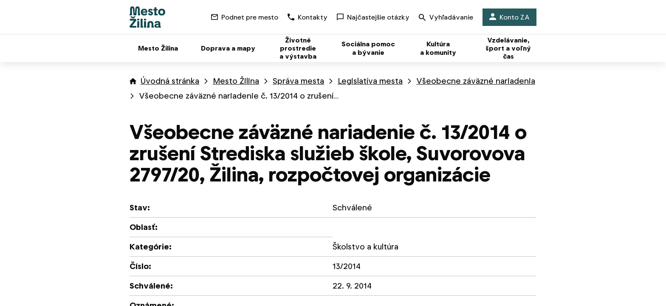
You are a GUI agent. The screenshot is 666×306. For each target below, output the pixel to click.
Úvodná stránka (170, 81)
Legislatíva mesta (370, 81)
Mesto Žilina (236, 81)
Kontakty (307, 17)
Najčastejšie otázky (373, 17)
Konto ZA (509, 17)
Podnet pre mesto (244, 17)
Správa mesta (298, 81)
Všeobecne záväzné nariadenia (475, 81)
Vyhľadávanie (446, 18)
